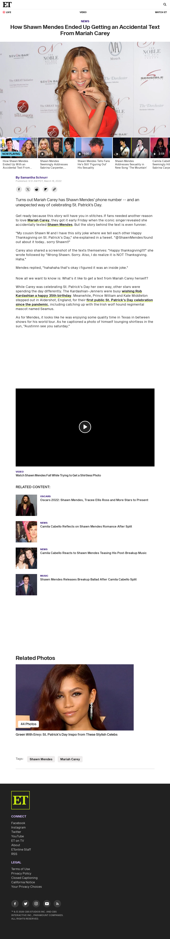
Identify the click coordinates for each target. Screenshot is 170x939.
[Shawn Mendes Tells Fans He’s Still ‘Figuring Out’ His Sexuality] (93, 155)
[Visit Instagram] (36, 904)
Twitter (16, 832)
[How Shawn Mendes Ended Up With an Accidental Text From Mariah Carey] (18, 155)
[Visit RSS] (57, 904)
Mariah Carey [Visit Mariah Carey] (70, 759)
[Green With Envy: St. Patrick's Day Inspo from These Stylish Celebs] (85, 697)
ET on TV (17, 841)
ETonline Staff (21, 849)
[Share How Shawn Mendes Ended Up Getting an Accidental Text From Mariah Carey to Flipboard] (45, 190)
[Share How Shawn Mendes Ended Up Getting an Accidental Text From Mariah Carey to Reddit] (36, 190)
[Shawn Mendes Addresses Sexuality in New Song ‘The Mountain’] (131, 155)
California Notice (23, 882)
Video (83, 12)
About (15, 845)
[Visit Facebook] (15, 904)
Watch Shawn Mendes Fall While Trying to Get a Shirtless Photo (58, 475)
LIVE (8, 12)
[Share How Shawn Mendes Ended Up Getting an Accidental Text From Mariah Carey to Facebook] (19, 190)
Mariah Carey (38, 220)
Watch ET (161, 12)
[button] (85, 427)
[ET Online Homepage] (8, 4)
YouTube (17, 836)
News (85, 21)
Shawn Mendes (59, 224)
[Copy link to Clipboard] (54, 190)
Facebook (18, 823)
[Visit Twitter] (25, 904)
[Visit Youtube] (47, 904)
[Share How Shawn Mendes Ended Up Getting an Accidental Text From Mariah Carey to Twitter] (28, 190)
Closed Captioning (24, 878)
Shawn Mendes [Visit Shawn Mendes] (41, 759)
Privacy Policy (21, 873)
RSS (14, 854)
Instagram (18, 827)
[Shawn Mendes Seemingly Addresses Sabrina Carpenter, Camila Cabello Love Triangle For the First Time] (56, 155)
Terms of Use (20, 869)
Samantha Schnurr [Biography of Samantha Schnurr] (34, 177)
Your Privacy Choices (26, 887)
